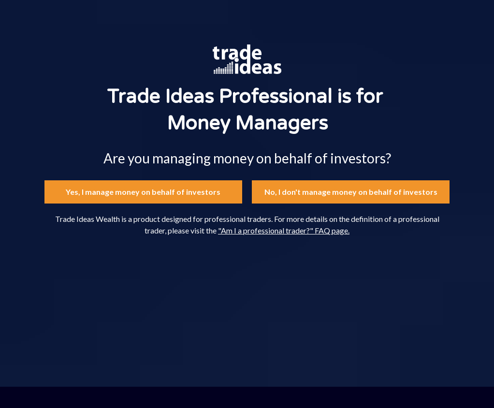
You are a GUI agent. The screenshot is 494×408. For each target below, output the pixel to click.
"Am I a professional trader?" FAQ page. (283, 230)
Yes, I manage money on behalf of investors (143, 191)
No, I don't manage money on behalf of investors (350, 191)
